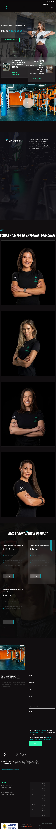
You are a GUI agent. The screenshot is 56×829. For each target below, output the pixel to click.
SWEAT (27, 824)
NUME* (30, 675)
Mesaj (30, 711)
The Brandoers (28, 826)
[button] (24, 7)
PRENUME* (31, 682)
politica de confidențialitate (36, 732)
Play (28, 103)
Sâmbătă (34, 809)
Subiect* (31, 704)
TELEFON (31, 697)
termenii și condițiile (41, 730)
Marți (33, 789)
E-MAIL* (31, 689)
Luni (33, 784)
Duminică (34, 814)
